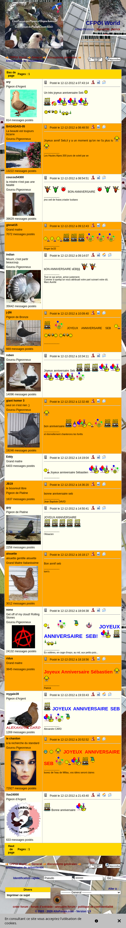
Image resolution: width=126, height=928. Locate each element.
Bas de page (11, 74)
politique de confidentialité (95, 906)
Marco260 (103, 29)
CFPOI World (18, 57)
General (37, 57)
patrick (115, 29)
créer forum (20, 906)
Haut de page (11, 849)
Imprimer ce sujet (18, 895)
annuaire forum (65, 906)
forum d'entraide (42, 906)
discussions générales (62, 57)
